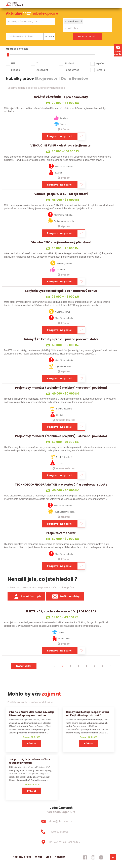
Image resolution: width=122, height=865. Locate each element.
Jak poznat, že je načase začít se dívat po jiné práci (29, 761)
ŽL (37, 63)
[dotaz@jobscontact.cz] (61, 821)
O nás (38, 856)
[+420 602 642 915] (61, 832)
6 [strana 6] (102, 666)
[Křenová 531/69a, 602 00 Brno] (61, 842)
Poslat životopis (26, 596)
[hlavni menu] (112, 4)
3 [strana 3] (78, 666)
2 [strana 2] (70, 666)
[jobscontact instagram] (93, 857)
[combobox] (30, 21)
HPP (13, 63)
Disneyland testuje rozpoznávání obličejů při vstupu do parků (87, 713)
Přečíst (31, 743)
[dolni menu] (113, 857)
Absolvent (42, 70)
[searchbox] (28, 21)
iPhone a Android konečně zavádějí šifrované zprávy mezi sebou (31, 713)
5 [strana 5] (94, 666)
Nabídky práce (22, 856)
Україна (100, 63)
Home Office (72, 70)
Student (69, 63)
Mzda (9, 48)
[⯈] (110, 666)
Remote (100, 70)
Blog (48, 856)
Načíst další (23, 666)
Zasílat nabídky (118, 50)
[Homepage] (14, 4)
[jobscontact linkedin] (101, 857)
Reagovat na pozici (59, 136)
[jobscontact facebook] (85, 857)
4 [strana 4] (86, 666)
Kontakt (60, 856)
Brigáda (15, 70)
